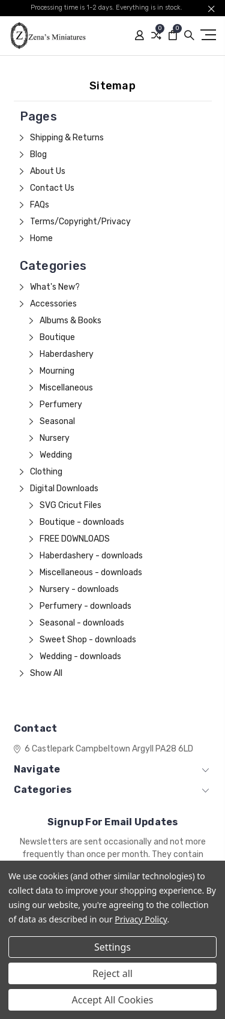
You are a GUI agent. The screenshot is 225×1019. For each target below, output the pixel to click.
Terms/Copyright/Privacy (80, 222)
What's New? (55, 287)
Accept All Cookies (113, 999)
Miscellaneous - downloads (91, 572)
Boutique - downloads (82, 522)
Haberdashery (67, 354)
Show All (46, 673)
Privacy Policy (141, 919)
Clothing (46, 472)
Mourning (57, 371)
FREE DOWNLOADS (75, 539)
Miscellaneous (66, 388)
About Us (47, 171)
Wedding (56, 455)
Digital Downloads (64, 488)
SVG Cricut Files (70, 505)
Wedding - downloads (80, 656)
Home (41, 238)
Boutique (57, 337)
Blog (38, 154)
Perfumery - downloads (85, 606)
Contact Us (52, 188)
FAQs (39, 205)
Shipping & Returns (67, 138)
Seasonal (57, 421)
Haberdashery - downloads (91, 556)
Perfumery (61, 404)
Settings (112, 947)
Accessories (53, 304)
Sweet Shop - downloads (88, 640)
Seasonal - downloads (82, 623)
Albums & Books (70, 320)
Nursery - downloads (79, 589)
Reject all (112, 973)
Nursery (55, 438)
